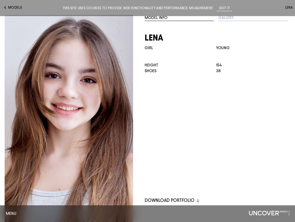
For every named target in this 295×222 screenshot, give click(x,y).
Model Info (156, 18)
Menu (11, 213)
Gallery (226, 18)
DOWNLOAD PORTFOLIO (172, 200)
